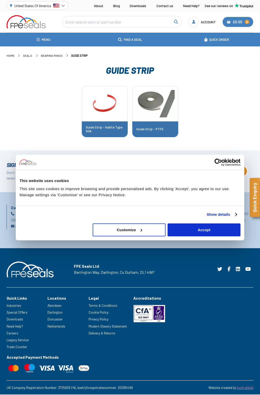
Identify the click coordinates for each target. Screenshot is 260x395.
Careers (12, 333)
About (98, 6)
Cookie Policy (98, 313)
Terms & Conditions (103, 306)
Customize (129, 230)
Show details (218, 214)
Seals (27, 56)
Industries (14, 306)
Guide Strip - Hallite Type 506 (104, 129)
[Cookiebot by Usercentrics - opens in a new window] (218, 162)
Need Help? (191, 6)
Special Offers (17, 313)
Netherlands (56, 326)
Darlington (54, 313)
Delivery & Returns (102, 333)
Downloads (138, 6)
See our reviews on (229, 5)
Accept (204, 230)
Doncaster (55, 319)
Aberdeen (54, 306)
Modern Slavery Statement (108, 326)
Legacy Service (18, 340)
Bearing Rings (52, 56)
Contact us (164, 6)
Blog (116, 6)
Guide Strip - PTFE (150, 130)
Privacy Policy (98, 319)
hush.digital (245, 388)
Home (10, 56)
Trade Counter (17, 347)
